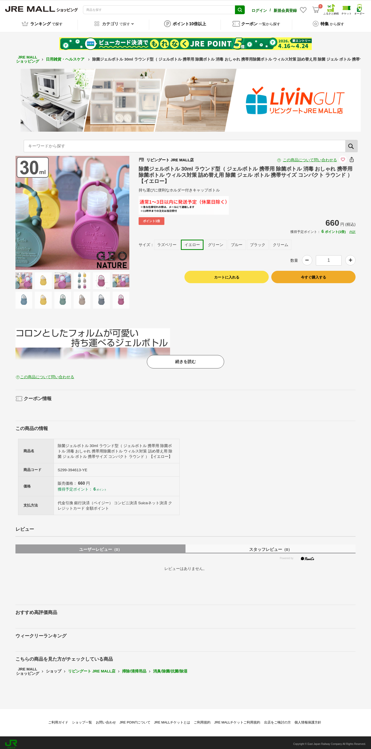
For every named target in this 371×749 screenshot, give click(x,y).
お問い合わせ (106, 719)
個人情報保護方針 (307, 719)
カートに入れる (226, 274)
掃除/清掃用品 (134, 668)
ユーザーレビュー (100, 546)
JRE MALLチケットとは (172, 719)
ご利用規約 (202, 719)
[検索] (351, 143)
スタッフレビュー (270, 546)
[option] (72, 210)
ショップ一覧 (82, 719)
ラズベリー (166, 242)
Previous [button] (40, 210)
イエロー (192, 242)
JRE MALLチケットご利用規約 (237, 719)
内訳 (352, 229)
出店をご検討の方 (277, 719)
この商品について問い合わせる (310, 157)
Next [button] (104, 210)
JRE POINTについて (135, 719)
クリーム (280, 242)
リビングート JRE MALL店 (91, 668)
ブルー (236, 242)
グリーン (215, 242)
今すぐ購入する (313, 274)
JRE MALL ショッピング (27, 56)
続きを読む (185, 359)
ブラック (257, 242)
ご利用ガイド (58, 719)
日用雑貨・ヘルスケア (66, 56)
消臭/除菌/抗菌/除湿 (170, 668)
